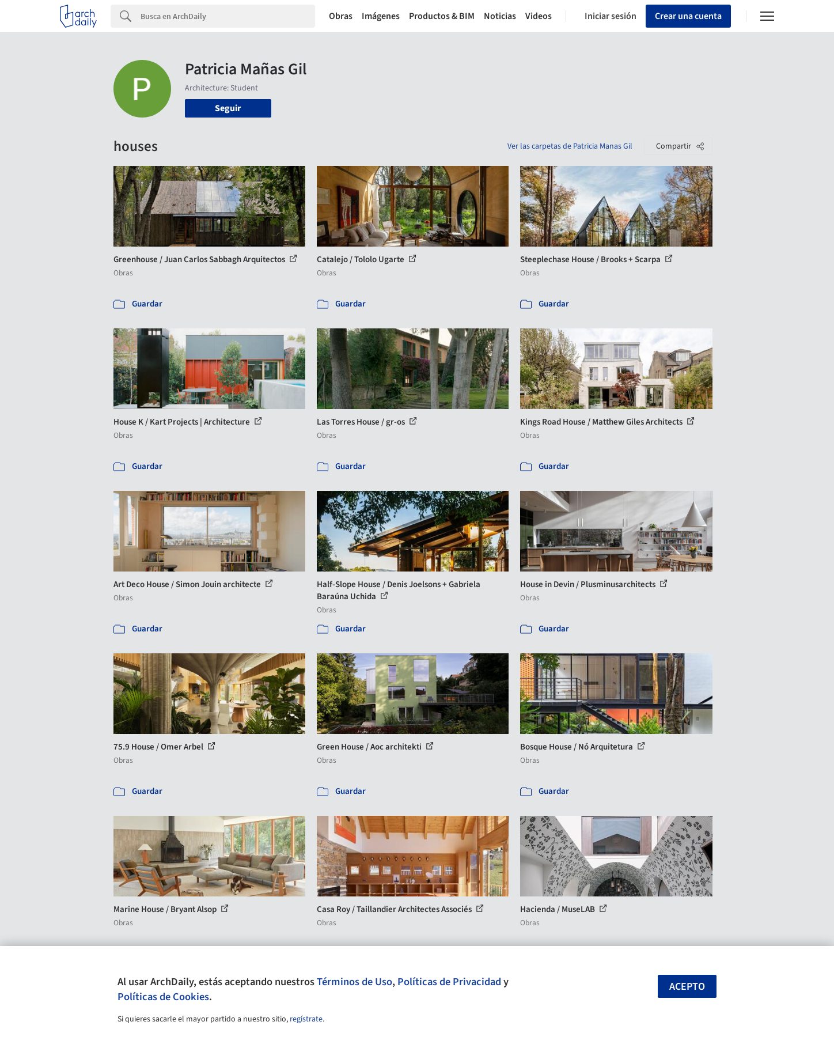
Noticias (500, 16)
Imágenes (381, 16)
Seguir (228, 108)
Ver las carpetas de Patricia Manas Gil (569, 146)
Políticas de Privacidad (449, 981)
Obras (340, 16)
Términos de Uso (354, 981)
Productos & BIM (442, 16)
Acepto (687, 986)
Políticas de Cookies (163, 996)
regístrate (306, 1019)
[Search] (228, 16)
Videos (538, 16)
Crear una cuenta (688, 16)
